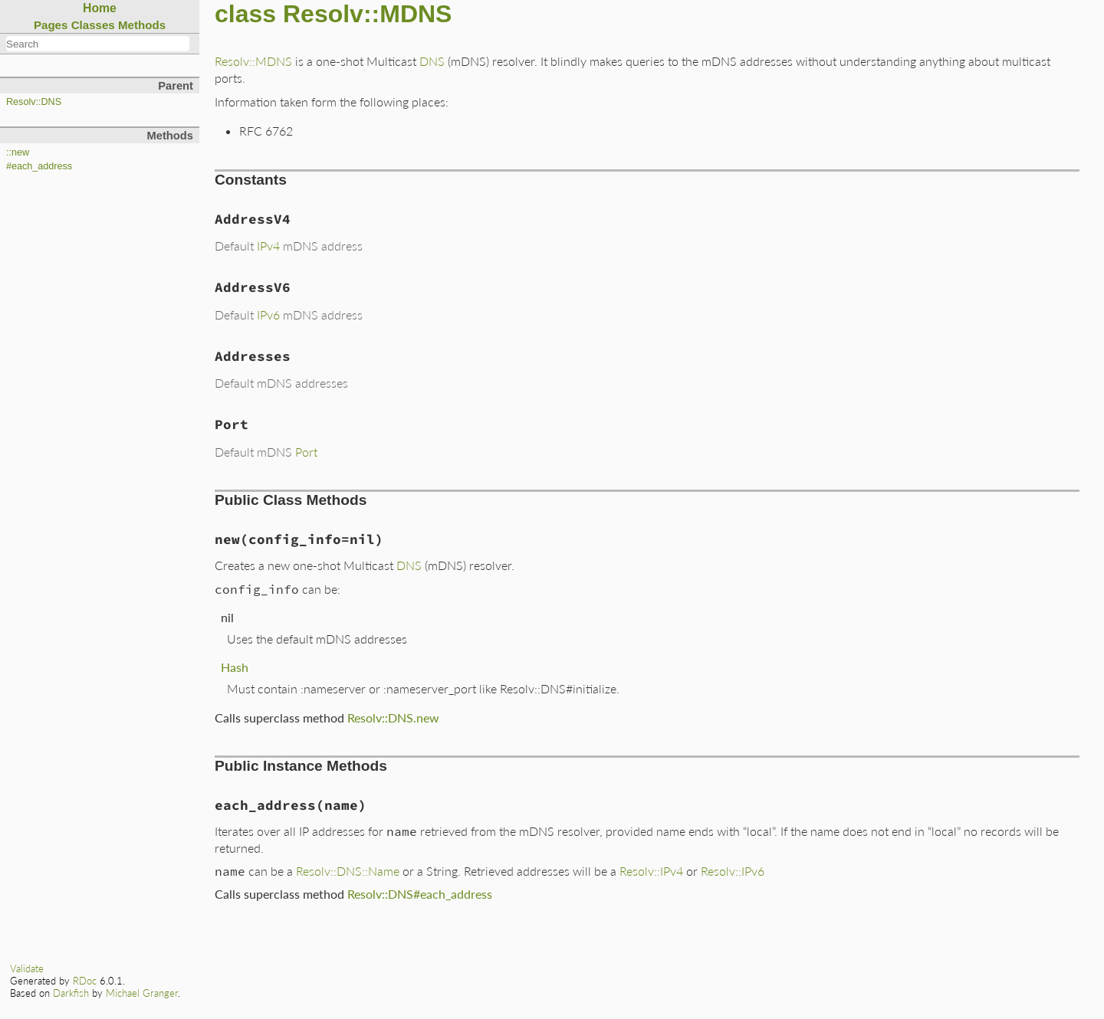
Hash (234, 667)
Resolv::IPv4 (651, 870)
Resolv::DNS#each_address (419, 893)
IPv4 (268, 245)
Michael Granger (142, 993)
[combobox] (97, 43)
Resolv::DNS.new (393, 717)
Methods (142, 24)
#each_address (39, 166)
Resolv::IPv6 (732, 870)
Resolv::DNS (33, 102)
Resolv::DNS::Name (347, 870)
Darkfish (71, 993)
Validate (27, 968)
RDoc (85, 981)
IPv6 (268, 314)
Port (306, 451)
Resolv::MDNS (253, 61)
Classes (93, 24)
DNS (432, 61)
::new (17, 152)
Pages (51, 24)
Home (100, 8)
